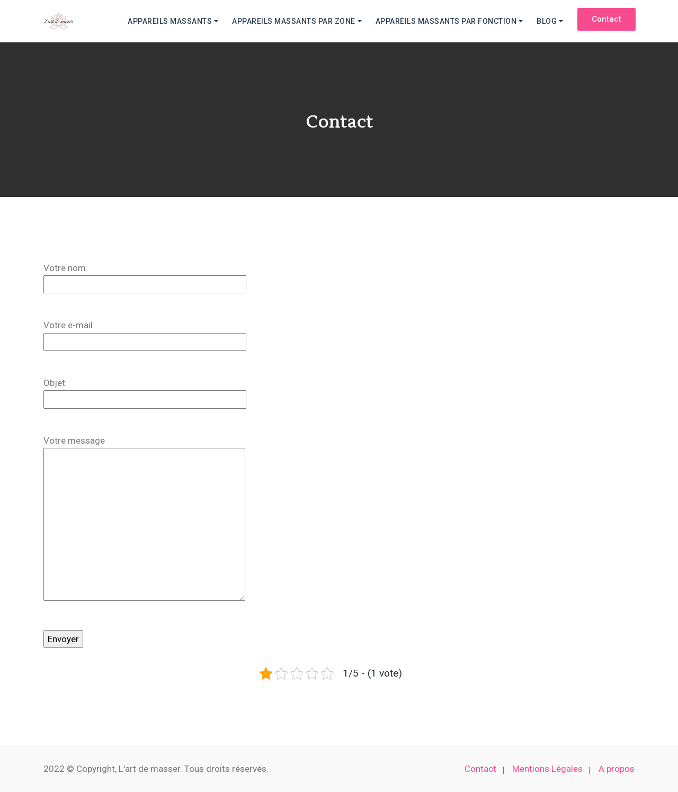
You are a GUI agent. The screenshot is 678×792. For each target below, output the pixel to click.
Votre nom (144, 278)
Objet (144, 393)
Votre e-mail (144, 335)
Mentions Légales (547, 768)
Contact (480, 768)
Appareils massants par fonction (446, 21)
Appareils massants (170, 21)
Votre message (144, 520)
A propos (617, 768)
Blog (547, 21)
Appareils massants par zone (293, 21)
